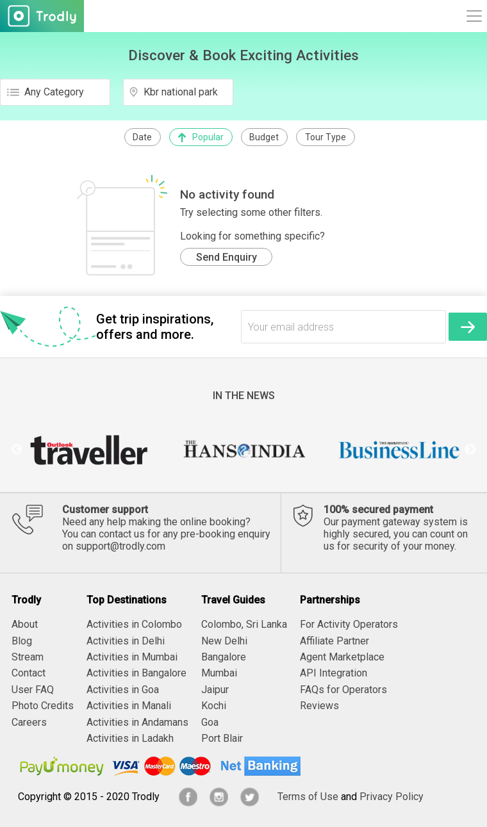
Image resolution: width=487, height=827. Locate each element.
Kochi (213, 706)
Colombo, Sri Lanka (244, 624)
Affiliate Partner (334, 641)
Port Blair (222, 738)
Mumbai (219, 673)
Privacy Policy (391, 796)
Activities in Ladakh (130, 738)
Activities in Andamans (137, 722)
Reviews (319, 706)
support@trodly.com (120, 546)
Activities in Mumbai (132, 657)
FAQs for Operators (343, 690)
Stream (28, 657)
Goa (210, 722)
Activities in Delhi (126, 641)
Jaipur (215, 690)
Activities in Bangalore (136, 673)
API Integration (333, 673)
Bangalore (223, 657)
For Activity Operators (349, 624)
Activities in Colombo (134, 624)
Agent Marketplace (342, 657)
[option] (88, 450)
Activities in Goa (123, 690)
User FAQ (33, 690)
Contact (28, 673)
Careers (29, 722)
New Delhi (224, 641)
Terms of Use (307, 796)
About (25, 624)
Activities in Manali (129, 706)
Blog (22, 641)
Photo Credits (43, 706)
